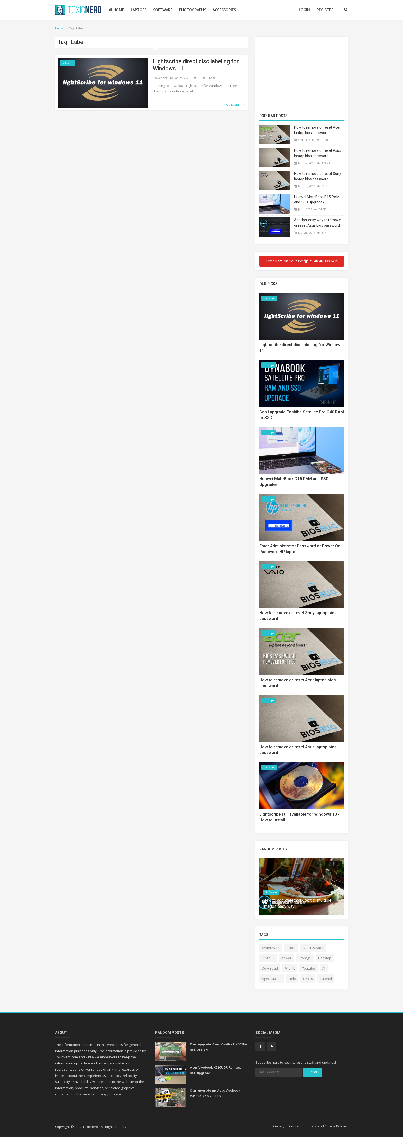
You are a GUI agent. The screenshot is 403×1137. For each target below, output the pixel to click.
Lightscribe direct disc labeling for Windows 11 (196, 65)
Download (270, 968)
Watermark (270, 947)
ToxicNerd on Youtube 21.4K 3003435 (301, 261)
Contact (295, 1126)
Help (292, 978)
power (286, 958)
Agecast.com (271, 978)
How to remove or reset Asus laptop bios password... (317, 153)
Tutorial (326, 978)
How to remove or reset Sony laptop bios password (317, 176)
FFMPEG (268, 958)
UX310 (308, 978)
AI (323, 968)
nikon (291, 947)
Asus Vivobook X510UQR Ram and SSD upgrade (216, 1070)
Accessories (224, 9)
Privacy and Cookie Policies (327, 1126)
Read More (233, 105)
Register (325, 9)
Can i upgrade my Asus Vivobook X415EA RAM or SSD (215, 1093)
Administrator (313, 947)
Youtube (308, 968)
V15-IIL (290, 968)
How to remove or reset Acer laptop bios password (317, 130)
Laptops (138, 9)
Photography (192, 9)
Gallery (279, 1126)
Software (162, 9)
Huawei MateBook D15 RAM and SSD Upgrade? (317, 199)
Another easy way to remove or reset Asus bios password (317, 222)
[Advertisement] (301, 76)
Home (116, 9)
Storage (305, 958)
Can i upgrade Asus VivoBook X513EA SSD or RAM (218, 1047)
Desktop (324, 958)
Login (304, 9)
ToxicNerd (160, 78)
